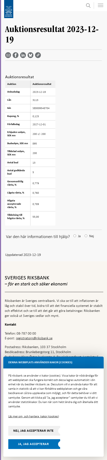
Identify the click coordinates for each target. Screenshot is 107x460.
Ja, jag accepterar (33, 444)
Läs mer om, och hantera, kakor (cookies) (33, 416)
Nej (91, 236)
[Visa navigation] (100, 5)
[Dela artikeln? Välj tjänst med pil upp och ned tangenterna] (24, 55)
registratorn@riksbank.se (34, 338)
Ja (79, 236)
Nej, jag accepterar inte (33, 430)
